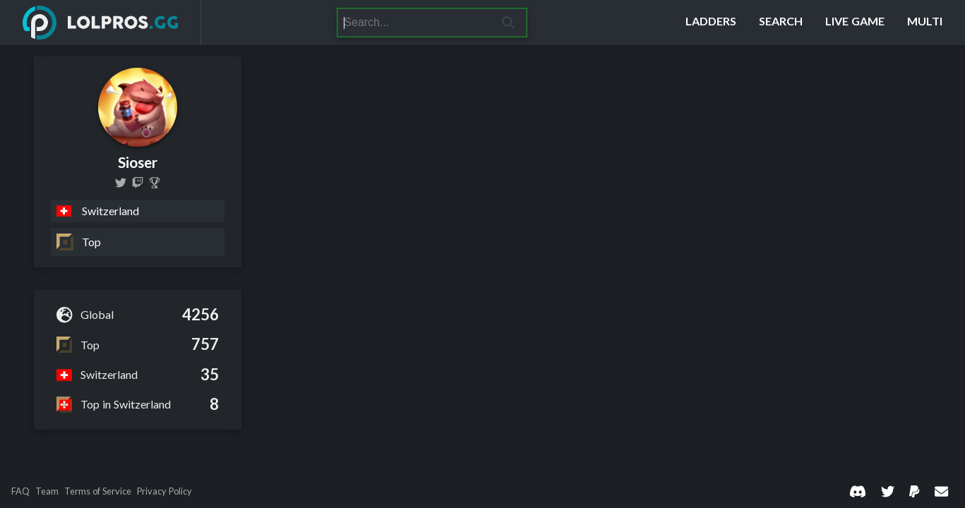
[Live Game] (855, 22)
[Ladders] (711, 22)
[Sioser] (154, 182)
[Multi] (925, 22)
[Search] (414, 22)
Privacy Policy (164, 491)
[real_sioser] (120, 182)
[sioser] (137, 182)
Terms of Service (97, 491)
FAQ (20, 491)
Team (47, 491)
